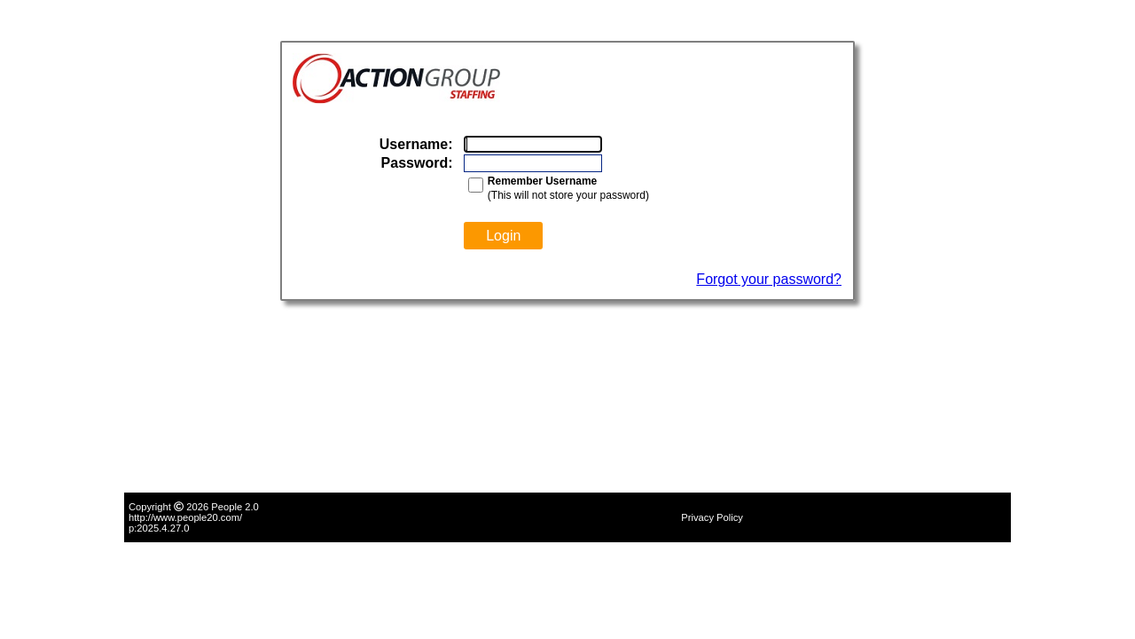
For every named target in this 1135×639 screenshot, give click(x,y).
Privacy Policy (712, 517)
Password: (417, 162)
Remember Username (542, 181)
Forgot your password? (768, 279)
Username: (416, 144)
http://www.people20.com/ (185, 517)
